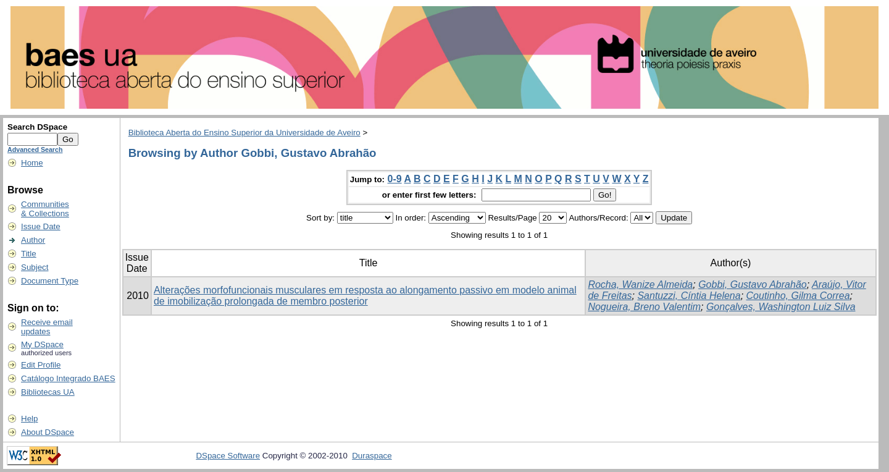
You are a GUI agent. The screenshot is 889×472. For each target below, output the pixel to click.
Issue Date (41, 226)
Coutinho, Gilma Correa (798, 295)
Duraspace (371, 455)
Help (29, 418)
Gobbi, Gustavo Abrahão (752, 284)
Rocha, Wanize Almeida (640, 284)
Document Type (49, 280)
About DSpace (47, 432)
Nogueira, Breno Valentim (644, 306)
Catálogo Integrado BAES (68, 378)
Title (28, 253)
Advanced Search (34, 149)
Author (33, 240)
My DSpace (42, 344)
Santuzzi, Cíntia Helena (688, 295)
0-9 (395, 179)
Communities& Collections (45, 209)
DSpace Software (228, 455)
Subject (34, 267)
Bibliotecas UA (48, 392)
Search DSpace (37, 127)
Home (32, 162)
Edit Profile (41, 364)
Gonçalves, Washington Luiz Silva (781, 306)
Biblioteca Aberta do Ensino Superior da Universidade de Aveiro (244, 132)
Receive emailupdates (47, 327)
